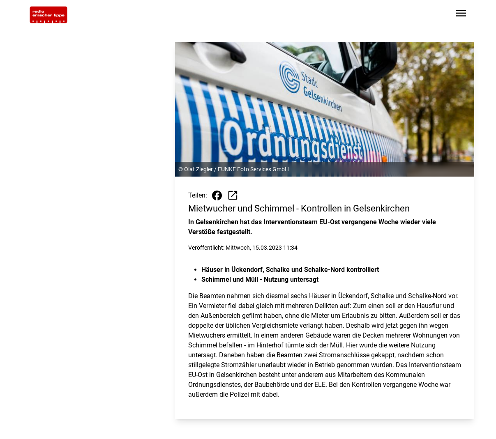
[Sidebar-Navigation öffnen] (461, 15)
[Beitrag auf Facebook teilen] (217, 195)
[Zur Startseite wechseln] (48, 14)
